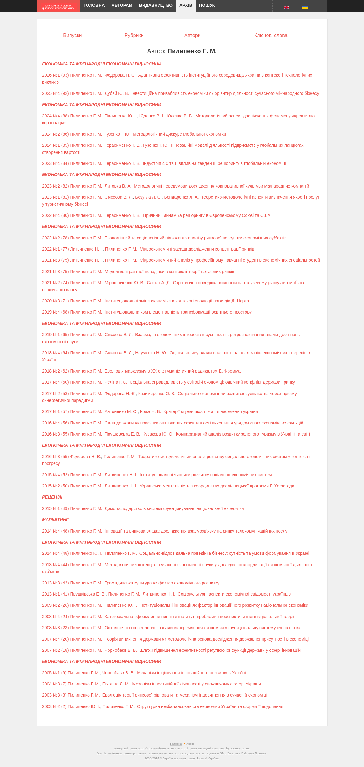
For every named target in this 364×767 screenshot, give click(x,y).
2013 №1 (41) (55, 594)
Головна (176, 743)
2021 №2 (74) (55, 282)
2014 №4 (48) (55, 531)
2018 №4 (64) (55, 352)
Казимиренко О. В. (157, 393)
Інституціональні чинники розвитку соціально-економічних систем (206, 474)
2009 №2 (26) (55, 605)
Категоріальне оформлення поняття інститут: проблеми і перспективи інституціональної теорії (199, 616)
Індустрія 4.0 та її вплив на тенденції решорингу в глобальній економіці (214, 163)
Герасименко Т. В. (122, 145)
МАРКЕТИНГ (55, 519)
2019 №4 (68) (55, 312)
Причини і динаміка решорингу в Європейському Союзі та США (206, 215)
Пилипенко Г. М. (86, 75)
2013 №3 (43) (55, 582)
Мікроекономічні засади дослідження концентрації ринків (197, 249)
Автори (192, 35)
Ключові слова (271, 35)
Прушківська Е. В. (122, 434)
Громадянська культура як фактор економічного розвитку (162, 582)
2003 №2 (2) (54, 706)
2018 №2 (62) (55, 371)
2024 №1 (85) (55, 145)
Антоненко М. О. (121, 411)
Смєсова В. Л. (119, 197)
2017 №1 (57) (55, 411)
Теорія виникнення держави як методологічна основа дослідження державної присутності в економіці (207, 639)
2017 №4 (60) (55, 382)
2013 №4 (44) (55, 564)
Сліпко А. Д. (159, 282)
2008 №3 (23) (55, 627)
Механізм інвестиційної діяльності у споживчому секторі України (196, 683)
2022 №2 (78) (55, 237)
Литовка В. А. (118, 185)
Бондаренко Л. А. (181, 197)
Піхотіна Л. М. (116, 683)
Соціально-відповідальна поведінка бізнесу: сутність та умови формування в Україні (224, 553)
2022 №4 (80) (55, 215)
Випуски (72, 35)
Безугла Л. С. (148, 197)
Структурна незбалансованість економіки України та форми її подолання (210, 706)
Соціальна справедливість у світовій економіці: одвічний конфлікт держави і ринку (212, 382)
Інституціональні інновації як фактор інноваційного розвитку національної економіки (223, 605)
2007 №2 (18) (55, 650)
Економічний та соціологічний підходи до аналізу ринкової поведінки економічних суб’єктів (195, 237)
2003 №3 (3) (54, 695)
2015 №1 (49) (55, 508)
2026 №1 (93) (55, 75)
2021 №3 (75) (55, 260)
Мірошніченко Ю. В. (124, 282)
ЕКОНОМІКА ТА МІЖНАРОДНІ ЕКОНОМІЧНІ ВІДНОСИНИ (101, 63)
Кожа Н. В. (150, 411)
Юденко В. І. (151, 115)
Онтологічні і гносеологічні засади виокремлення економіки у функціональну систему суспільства (202, 627)
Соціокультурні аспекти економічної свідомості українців (234, 594)
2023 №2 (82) (55, 185)
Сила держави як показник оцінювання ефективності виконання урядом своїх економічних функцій (204, 422)
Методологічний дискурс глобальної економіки (179, 134)
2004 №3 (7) (54, 683)
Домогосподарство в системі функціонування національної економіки (174, 508)
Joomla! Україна (207, 758)
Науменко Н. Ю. (151, 352)
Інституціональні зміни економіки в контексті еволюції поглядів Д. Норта (177, 300)
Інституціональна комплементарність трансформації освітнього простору (178, 312)
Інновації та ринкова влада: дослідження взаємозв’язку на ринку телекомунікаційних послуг (197, 531)
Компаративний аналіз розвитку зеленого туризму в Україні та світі (243, 434)
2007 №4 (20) (55, 639)
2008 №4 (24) (55, 616)
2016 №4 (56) (55, 422)
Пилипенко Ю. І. (121, 115)
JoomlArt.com (239, 748)
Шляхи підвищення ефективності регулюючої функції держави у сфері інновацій (220, 650)
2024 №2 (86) (55, 134)
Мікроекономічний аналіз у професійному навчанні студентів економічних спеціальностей (230, 260)
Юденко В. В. (180, 115)
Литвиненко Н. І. (86, 249)
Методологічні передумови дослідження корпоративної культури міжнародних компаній (221, 185)
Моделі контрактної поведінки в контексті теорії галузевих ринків (169, 271)
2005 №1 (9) (54, 672)
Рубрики (134, 35)
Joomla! (102, 753)
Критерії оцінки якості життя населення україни (211, 411)
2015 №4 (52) (55, 474)
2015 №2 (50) (55, 485)
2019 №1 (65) (55, 334)
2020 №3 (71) (55, 300)
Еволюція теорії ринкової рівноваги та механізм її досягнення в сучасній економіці (184, 695)
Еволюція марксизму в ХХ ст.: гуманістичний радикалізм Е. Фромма (173, 371)
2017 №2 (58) (55, 393)
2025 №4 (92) (55, 93)
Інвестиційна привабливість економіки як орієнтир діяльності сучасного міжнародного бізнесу (225, 93)
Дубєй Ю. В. (117, 93)
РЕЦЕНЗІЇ (52, 497)
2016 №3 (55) (55, 434)
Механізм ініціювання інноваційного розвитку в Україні (191, 672)
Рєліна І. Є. (116, 382)
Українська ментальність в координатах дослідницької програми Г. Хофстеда (217, 485)
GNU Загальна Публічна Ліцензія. (243, 753)
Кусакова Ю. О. (158, 434)
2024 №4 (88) (55, 115)
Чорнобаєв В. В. (121, 650)
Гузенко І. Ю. (117, 134)
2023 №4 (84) (55, 163)
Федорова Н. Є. (120, 75)
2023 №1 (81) (55, 197)
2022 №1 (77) (55, 249)
